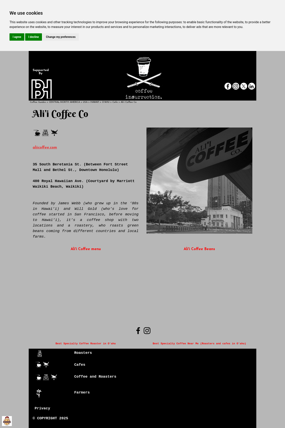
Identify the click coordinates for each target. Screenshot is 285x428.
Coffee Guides (38, 102)
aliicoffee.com (45, 148)
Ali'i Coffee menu (86, 249)
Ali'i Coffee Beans (199, 249)
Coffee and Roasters (95, 376)
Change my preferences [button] (60, 36)
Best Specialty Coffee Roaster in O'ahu (86, 343)
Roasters (83, 353)
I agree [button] (17, 36)
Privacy (42, 408)
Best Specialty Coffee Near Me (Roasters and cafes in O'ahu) (199, 343)
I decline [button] (33, 36)
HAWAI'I (94, 102)
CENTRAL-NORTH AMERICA (64, 102)
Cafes (79, 365)
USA (85, 102)
